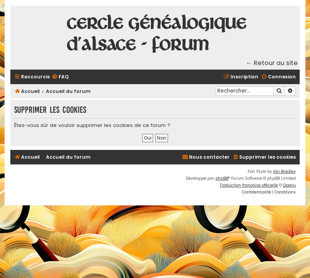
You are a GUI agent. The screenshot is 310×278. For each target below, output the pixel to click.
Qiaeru (289, 185)
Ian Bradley (284, 171)
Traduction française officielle (249, 185)
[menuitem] (60, 77)
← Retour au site (272, 63)
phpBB (221, 178)
